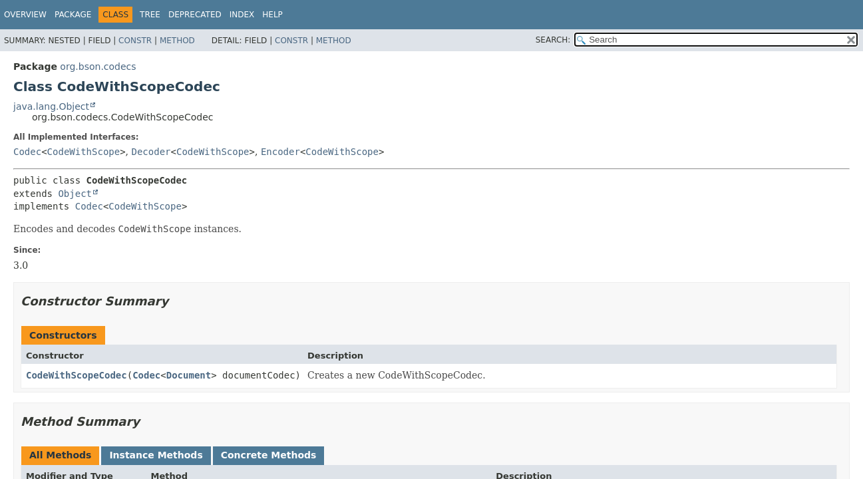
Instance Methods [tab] (155, 455)
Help (272, 14)
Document (188, 375)
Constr (135, 40)
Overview (25, 14)
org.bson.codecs (98, 66)
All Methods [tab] (60, 455)
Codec (27, 151)
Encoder (280, 151)
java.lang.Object (51, 106)
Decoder (151, 151)
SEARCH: (553, 40)
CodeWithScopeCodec (76, 375)
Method (177, 40)
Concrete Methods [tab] (269, 455)
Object (75, 193)
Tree (150, 14)
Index (242, 14)
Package (73, 14)
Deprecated (195, 14)
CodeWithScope (83, 151)
